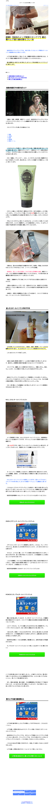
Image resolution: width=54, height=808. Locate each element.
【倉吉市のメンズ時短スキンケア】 (30, 794)
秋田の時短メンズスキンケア (13, 5)
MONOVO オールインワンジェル (27, 654)
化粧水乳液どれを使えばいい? (16, 76)
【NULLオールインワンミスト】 (27, 502)
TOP (6, 5)
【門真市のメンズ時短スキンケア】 (30, 791)
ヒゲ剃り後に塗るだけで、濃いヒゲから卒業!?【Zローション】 (27, 756)
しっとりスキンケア (26, 801)
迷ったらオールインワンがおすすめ (18, 77)
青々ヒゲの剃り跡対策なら (15, 79)
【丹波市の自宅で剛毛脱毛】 (19, 790)
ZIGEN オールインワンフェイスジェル (27, 575)
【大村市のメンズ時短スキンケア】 (18, 794)
